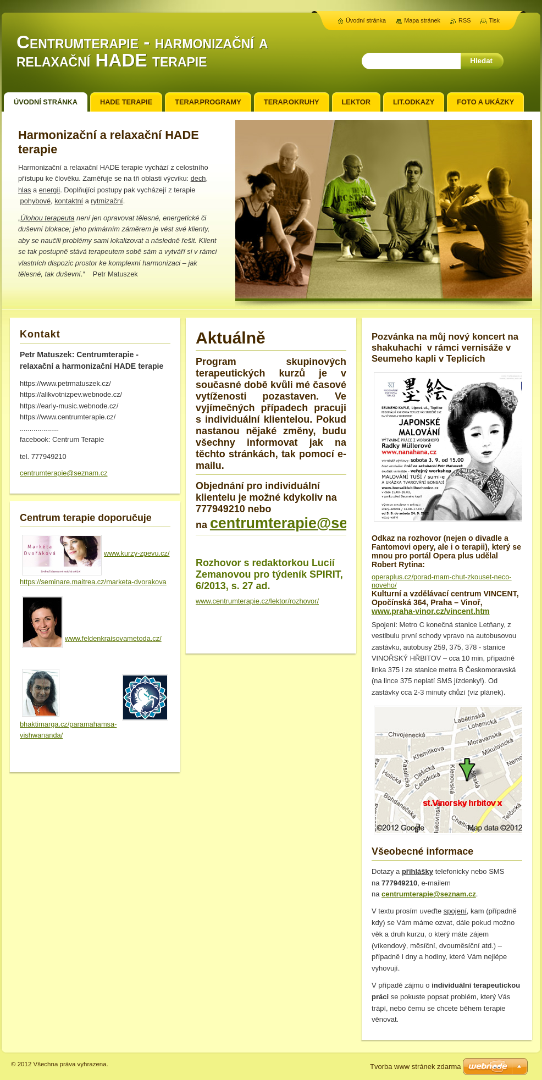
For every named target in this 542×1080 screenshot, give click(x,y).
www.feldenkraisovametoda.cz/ (113, 638)
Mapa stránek (422, 20)
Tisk (494, 20)
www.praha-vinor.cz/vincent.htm (431, 611)
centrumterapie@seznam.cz (307, 523)
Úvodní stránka (366, 20)
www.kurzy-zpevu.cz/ (136, 553)
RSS (464, 20)
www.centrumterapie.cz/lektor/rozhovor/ (257, 601)
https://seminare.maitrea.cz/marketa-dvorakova (93, 582)
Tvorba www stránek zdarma (415, 1066)
